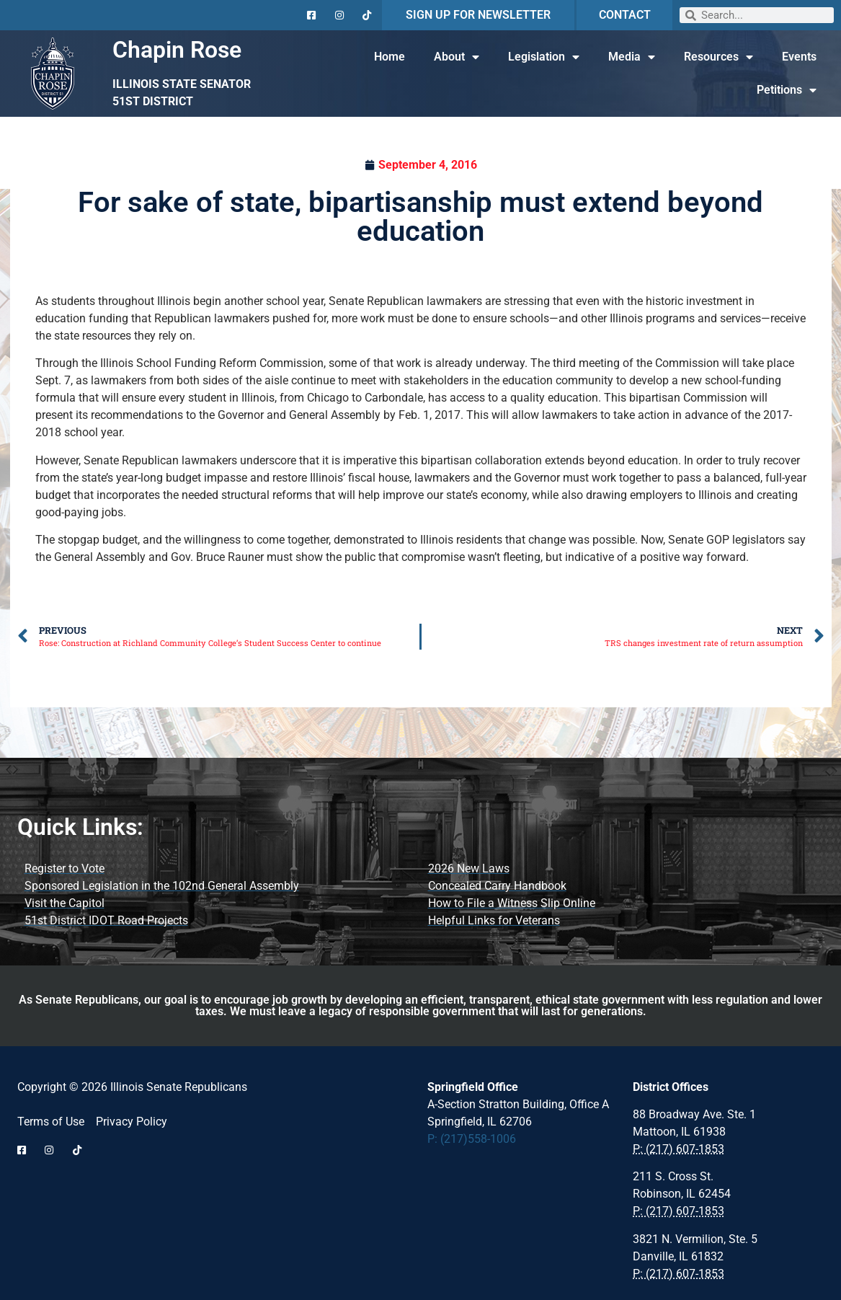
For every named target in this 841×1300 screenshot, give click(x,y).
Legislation (543, 57)
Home (389, 56)
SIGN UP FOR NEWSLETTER (478, 15)
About (456, 57)
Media (631, 57)
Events (799, 56)
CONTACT (625, 15)
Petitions (786, 90)
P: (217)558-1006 (471, 1139)
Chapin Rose (176, 49)
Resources (718, 57)
